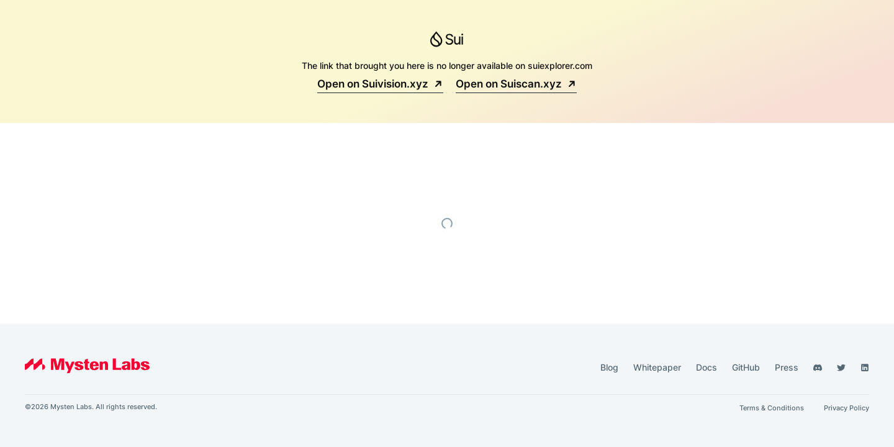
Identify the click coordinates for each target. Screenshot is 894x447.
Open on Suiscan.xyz (516, 84)
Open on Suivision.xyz (380, 84)
